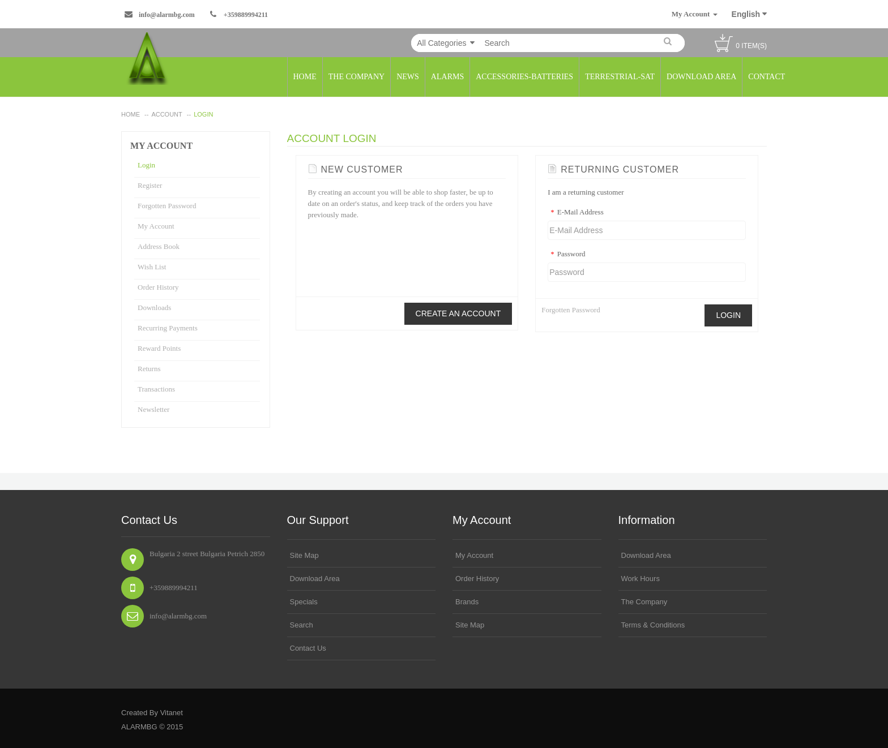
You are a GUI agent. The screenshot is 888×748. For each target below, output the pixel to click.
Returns (149, 368)
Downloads (154, 307)
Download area (315, 578)
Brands (467, 601)
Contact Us (308, 648)
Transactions (156, 389)
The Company (644, 601)
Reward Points (159, 348)
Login (203, 114)
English (749, 14)
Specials (304, 601)
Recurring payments (168, 328)
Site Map (304, 555)
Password (566, 254)
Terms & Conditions (653, 625)
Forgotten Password (167, 205)
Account (166, 114)
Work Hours (640, 578)
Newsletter (153, 409)
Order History (158, 287)
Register (150, 185)
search (301, 625)
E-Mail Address (575, 212)
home (130, 114)
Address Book (159, 246)
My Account (156, 226)
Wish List (152, 267)
